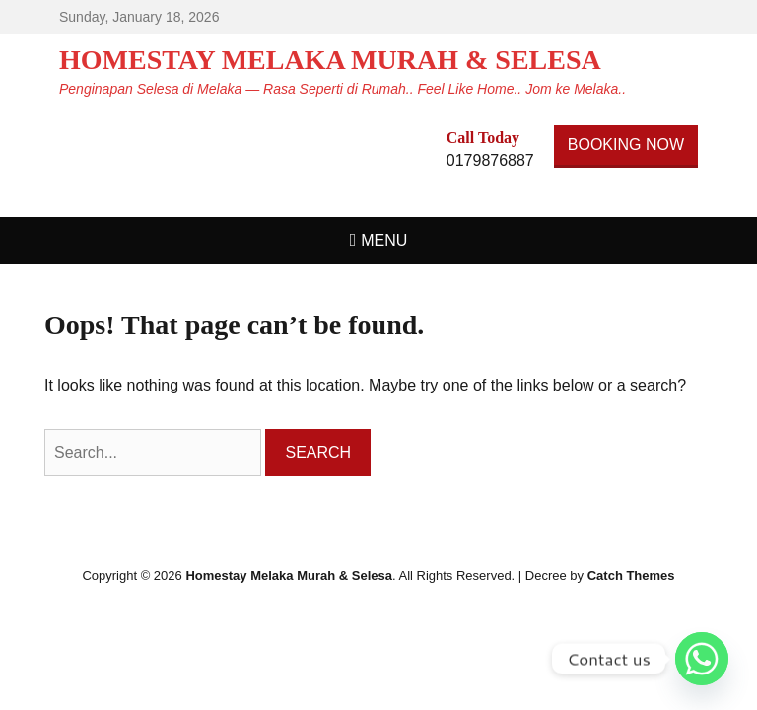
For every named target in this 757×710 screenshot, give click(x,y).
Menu (384, 240)
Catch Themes (631, 575)
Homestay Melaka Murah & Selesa (330, 59)
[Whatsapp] (701, 658)
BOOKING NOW (626, 144)
